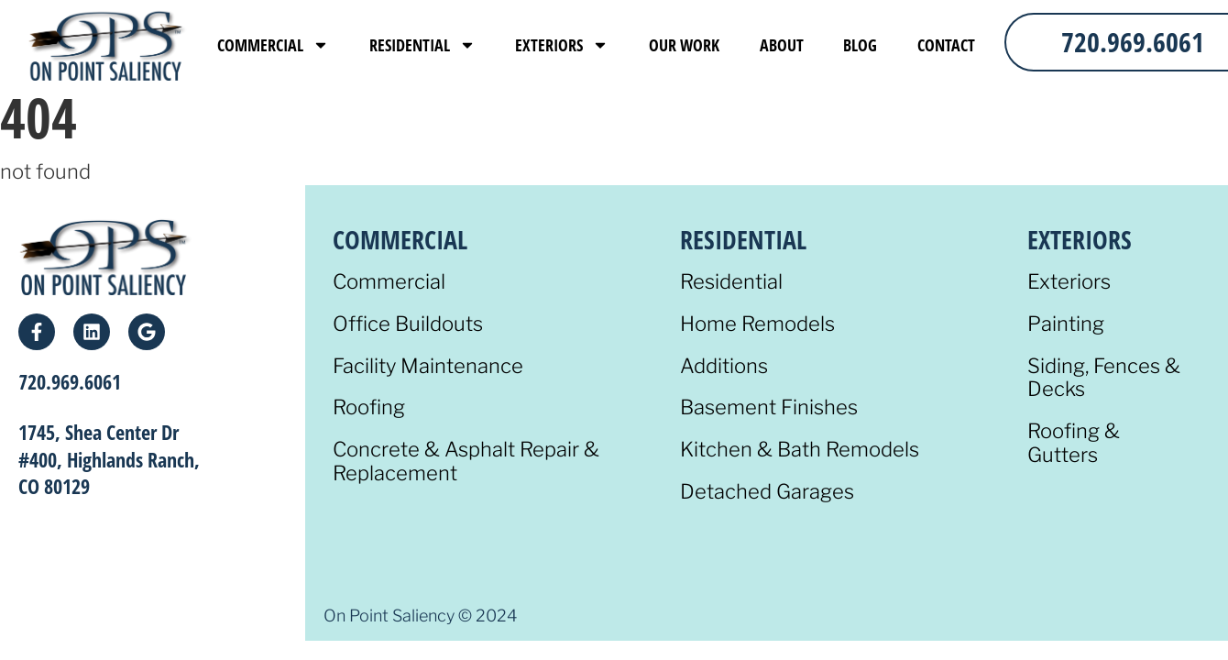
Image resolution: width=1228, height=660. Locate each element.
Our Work (684, 45)
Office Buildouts (408, 324)
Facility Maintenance (428, 366)
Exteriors (562, 45)
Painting (1065, 324)
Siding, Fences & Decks (1103, 378)
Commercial (273, 45)
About (782, 45)
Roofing (369, 407)
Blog (860, 45)
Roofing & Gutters (1073, 443)
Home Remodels (757, 324)
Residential (422, 45)
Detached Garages (767, 491)
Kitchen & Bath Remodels (799, 449)
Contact (946, 45)
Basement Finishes (769, 407)
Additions (724, 366)
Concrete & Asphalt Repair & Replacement (466, 461)
